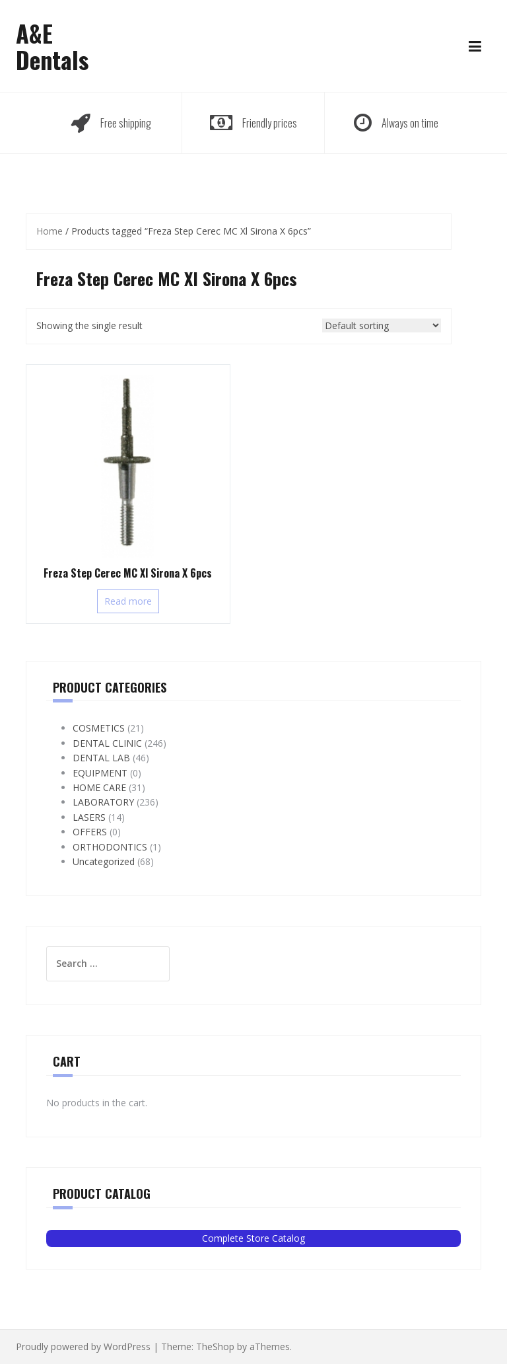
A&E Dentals (52, 46)
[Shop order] (381, 325)
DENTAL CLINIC (107, 743)
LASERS (89, 817)
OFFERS (90, 831)
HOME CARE (99, 787)
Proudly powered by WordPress (83, 1346)
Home (49, 231)
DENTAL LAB (101, 757)
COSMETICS (99, 728)
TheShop (215, 1346)
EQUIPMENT (100, 773)
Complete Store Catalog (253, 1238)
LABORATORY (103, 802)
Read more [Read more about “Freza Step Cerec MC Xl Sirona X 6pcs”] (128, 601)
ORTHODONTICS (110, 847)
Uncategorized (104, 861)
